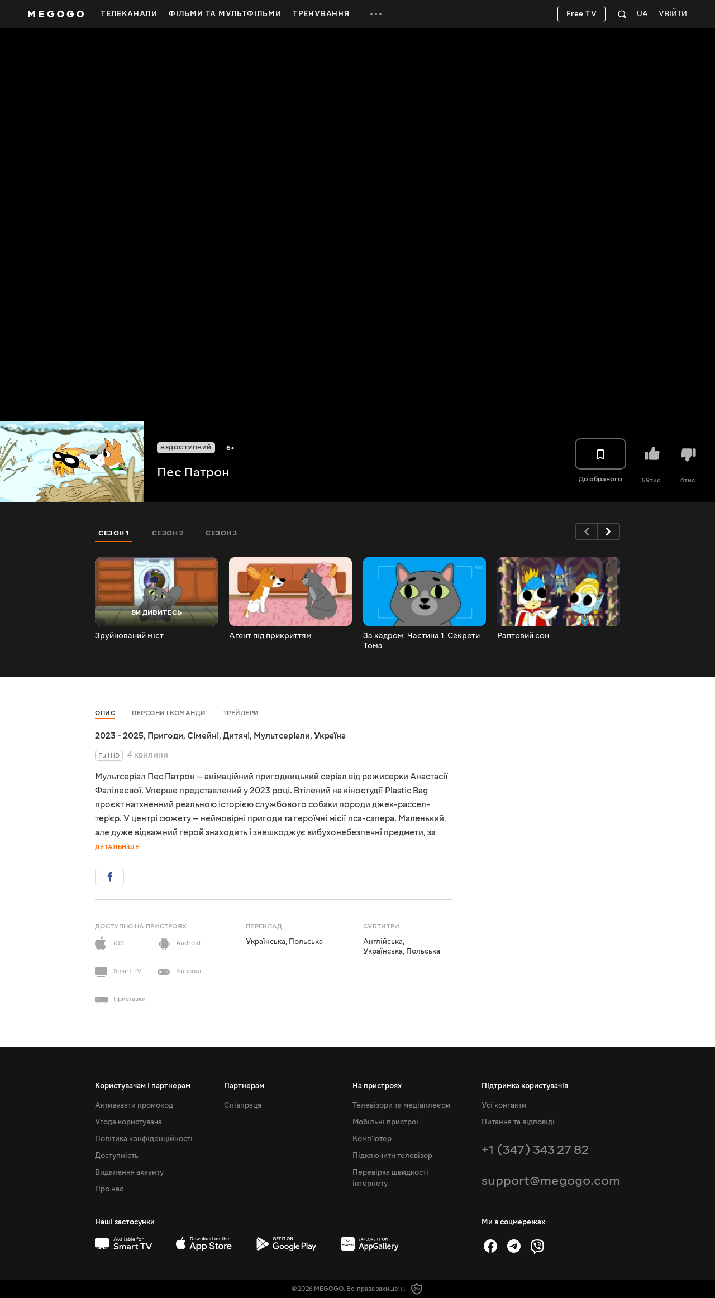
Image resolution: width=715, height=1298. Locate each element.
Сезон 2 (168, 533)
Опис (105, 713)
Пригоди (165, 735)
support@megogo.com (551, 1180)
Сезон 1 (114, 533)
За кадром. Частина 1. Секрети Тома (421, 641)
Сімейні (203, 735)
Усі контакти (504, 1105)
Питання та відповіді (518, 1122)
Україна (330, 735)
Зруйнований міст (129, 636)
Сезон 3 (221, 533)
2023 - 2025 (119, 735)
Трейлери (241, 713)
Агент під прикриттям (270, 636)
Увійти (673, 14)
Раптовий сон (523, 636)
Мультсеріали (282, 735)
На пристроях (377, 1086)
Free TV (581, 14)
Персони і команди (169, 713)
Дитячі (236, 735)
